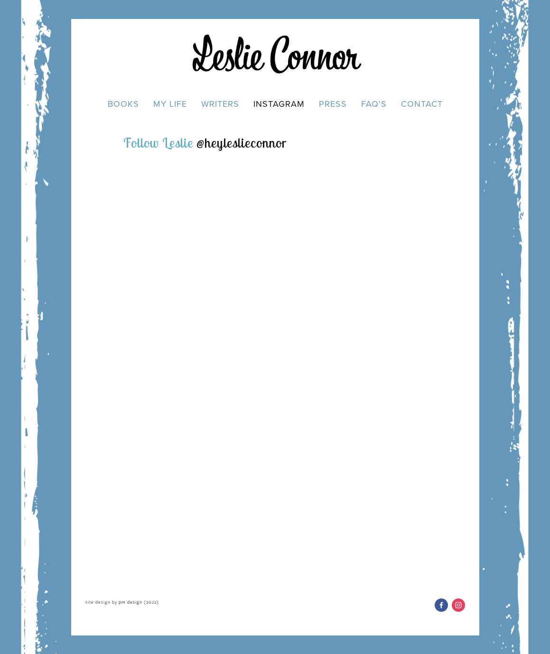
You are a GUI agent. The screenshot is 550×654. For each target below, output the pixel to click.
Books (123, 104)
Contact (422, 104)
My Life (170, 104)
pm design (130, 601)
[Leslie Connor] (458, 604)
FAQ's (374, 104)
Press (333, 104)
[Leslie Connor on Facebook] (441, 604)
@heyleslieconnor (241, 142)
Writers (220, 104)
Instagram (279, 104)
